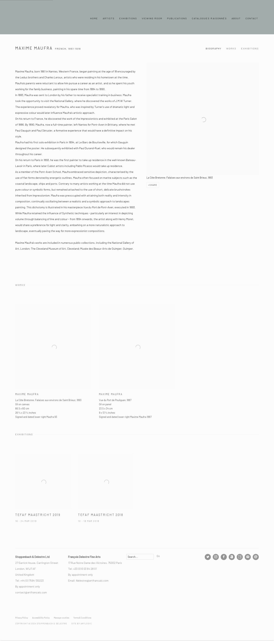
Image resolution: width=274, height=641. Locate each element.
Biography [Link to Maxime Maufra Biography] (213, 48)
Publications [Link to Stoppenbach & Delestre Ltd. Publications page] (177, 18)
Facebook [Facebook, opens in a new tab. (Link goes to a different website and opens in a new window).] (224, 557)
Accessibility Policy (41, 617)
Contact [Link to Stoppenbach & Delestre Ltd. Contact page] (251, 18)
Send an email (256, 557)
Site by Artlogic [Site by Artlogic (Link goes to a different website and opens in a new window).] (82, 623)
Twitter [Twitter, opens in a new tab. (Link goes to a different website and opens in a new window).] (208, 557)
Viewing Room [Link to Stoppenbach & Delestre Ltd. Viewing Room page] (152, 18)
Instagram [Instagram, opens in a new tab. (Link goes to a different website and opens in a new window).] (216, 557)
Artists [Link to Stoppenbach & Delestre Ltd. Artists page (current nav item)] (109, 18)
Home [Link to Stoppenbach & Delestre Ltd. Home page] (94, 18)
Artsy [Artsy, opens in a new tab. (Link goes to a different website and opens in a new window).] (240, 557)
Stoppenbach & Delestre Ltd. (41, 18)
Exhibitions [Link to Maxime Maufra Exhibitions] (250, 48)
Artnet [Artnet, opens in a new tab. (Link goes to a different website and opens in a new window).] (232, 557)
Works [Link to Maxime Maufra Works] (231, 48)
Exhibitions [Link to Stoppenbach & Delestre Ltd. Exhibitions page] (128, 18)
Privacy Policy (21, 617)
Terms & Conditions (82, 617)
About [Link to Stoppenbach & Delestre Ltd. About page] (236, 18)
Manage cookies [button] (61, 617)
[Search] (140, 557)
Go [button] (158, 556)
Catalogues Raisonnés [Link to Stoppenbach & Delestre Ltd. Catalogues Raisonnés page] (209, 18)
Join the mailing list (248, 557)
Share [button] (153, 185)
